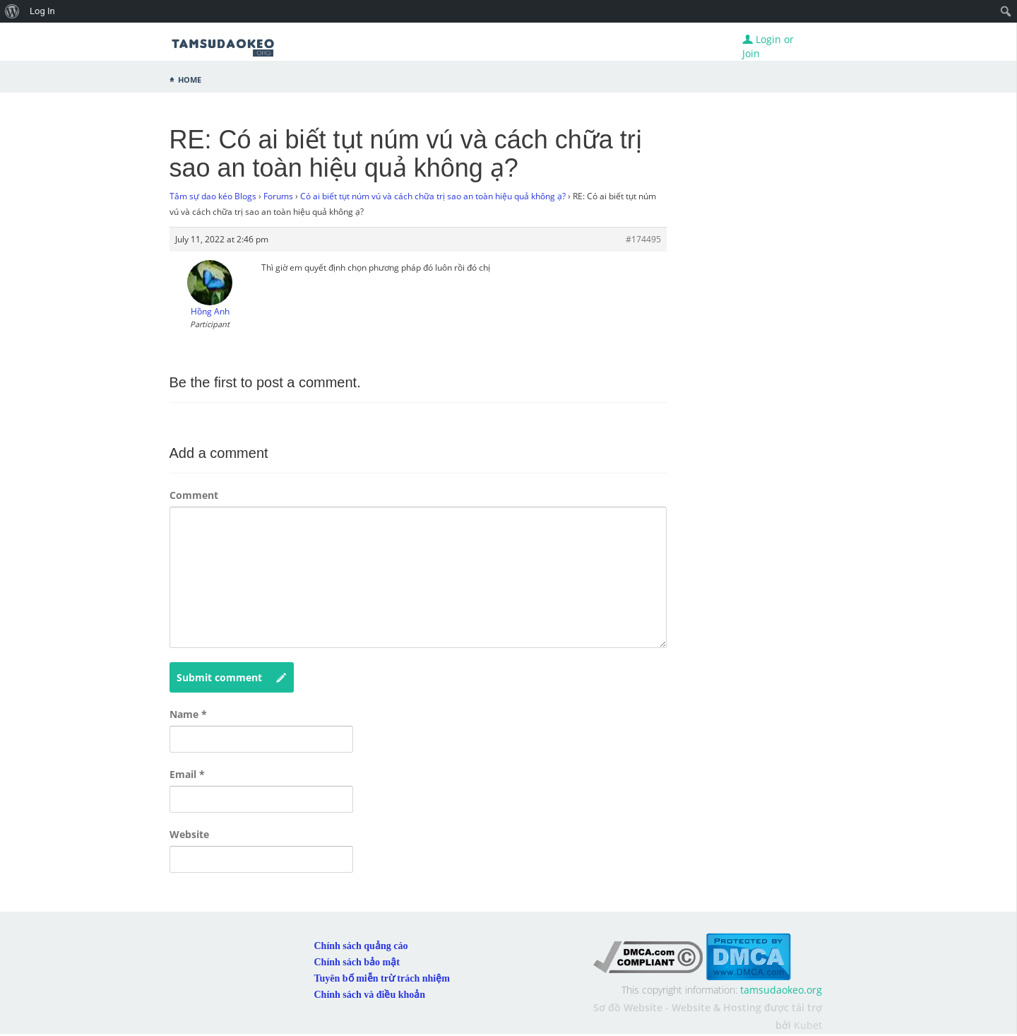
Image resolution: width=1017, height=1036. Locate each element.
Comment (194, 495)
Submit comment (232, 677)
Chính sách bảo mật (357, 962)
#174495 (643, 239)
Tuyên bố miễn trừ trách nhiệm (382, 978)
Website (189, 834)
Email (187, 774)
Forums (278, 196)
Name (188, 714)
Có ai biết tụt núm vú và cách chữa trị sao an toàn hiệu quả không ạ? (433, 196)
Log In (42, 11)
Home (189, 78)
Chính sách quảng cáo (361, 946)
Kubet (808, 1025)
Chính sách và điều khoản (370, 994)
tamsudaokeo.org (781, 989)
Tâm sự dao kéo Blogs (213, 196)
